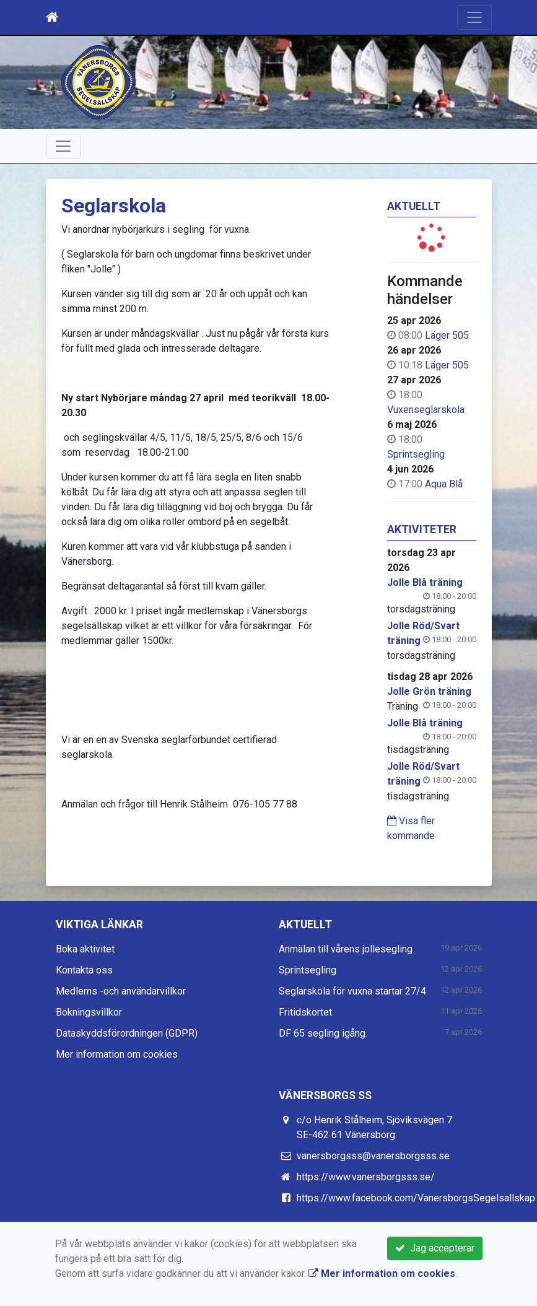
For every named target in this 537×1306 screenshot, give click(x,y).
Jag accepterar (434, 1248)
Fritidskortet (305, 1012)
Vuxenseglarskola (426, 410)
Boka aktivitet (85, 949)
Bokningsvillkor (89, 1012)
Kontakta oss (84, 970)
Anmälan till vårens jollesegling (346, 949)
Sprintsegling (416, 454)
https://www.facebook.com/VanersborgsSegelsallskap (416, 1198)
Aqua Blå (444, 484)
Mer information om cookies (117, 1054)
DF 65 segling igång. (323, 1033)
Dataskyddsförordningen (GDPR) (127, 1033)
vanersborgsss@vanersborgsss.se (373, 1156)
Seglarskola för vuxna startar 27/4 (352, 991)
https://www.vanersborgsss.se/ (366, 1177)
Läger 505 (447, 335)
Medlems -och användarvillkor (121, 991)
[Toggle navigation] (474, 17)
